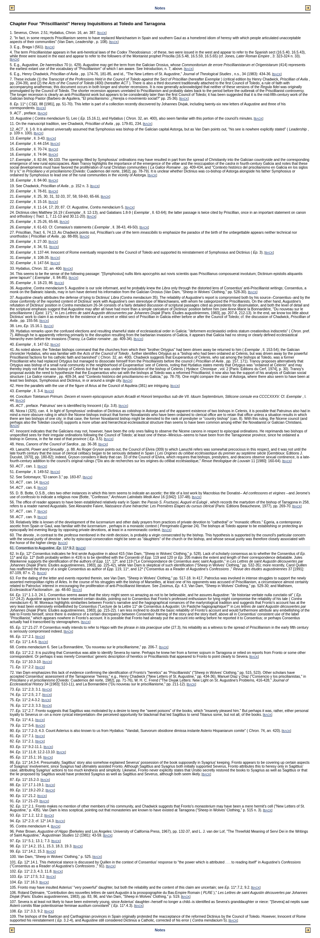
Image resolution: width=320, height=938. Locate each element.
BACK (102, 33)
